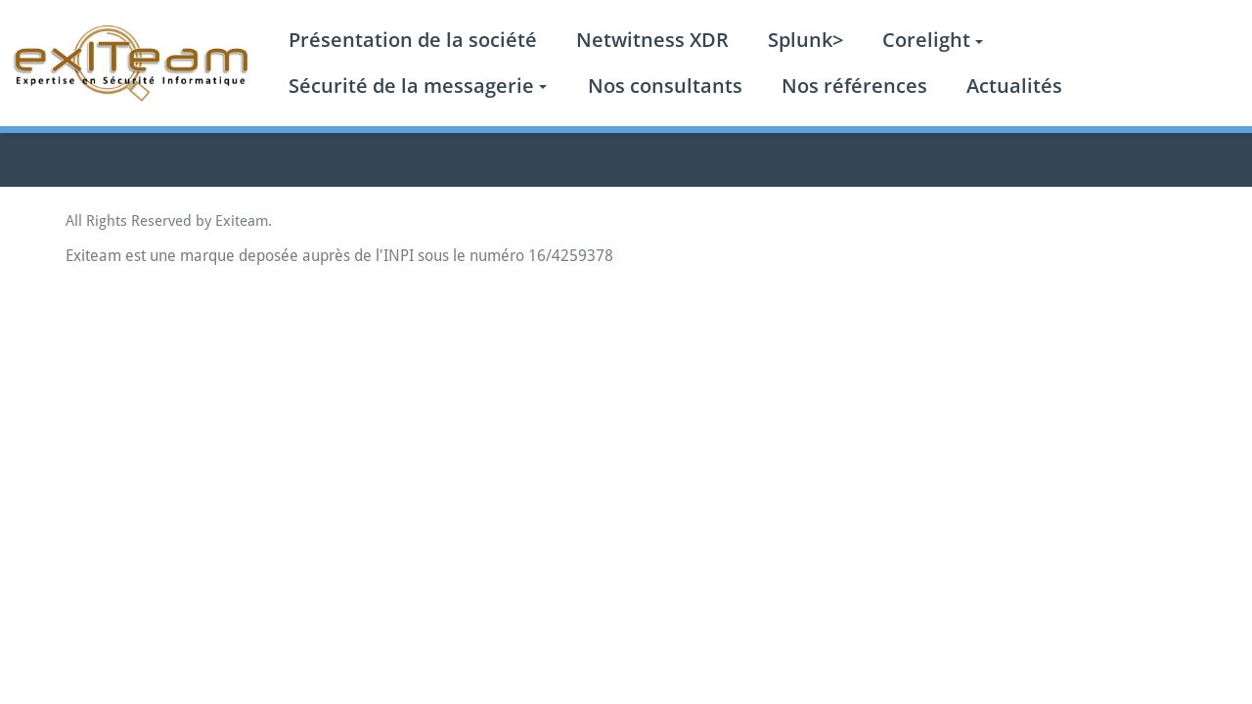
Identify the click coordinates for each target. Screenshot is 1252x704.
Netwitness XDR (652, 39)
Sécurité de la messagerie (418, 85)
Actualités (1014, 85)
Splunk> (805, 39)
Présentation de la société (413, 39)
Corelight (932, 39)
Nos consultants (665, 85)
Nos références (854, 85)
